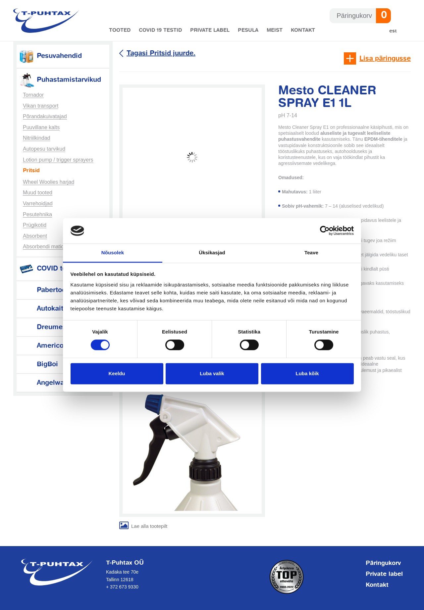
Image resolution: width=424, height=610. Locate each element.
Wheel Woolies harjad (48, 182)
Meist (275, 30)
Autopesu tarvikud (44, 149)
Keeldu (116, 373)
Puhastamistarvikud (59, 79)
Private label (210, 30)
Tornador (33, 95)
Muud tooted (37, 192)
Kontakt (303, 30)
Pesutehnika (37, 214)
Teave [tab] (311, 252)
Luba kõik (307, 373)
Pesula (248, 30)
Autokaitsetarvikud (57, 308)
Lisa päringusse (385, 58)
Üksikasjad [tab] (212, 252)
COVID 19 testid (160, 30)
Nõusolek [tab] (112, 252)
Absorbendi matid (43, 246)
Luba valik (212, 373)
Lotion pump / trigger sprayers (58, 160)
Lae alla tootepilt (149, 526)
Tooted (120, 30)
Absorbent (35, 236)
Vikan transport (40, 106)
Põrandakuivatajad (45, 116)
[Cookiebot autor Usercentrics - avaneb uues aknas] (325, 231)
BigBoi (38, 364)
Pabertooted (47, 290)
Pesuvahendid (50, 56)
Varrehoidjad (38, 203)
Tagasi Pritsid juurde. (161, 53)
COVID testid (48, 268)
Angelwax (43, 383)
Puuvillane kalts (41, 127)
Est (393, 30)
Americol (42, 345)
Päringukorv (383, 563)
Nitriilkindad (36, 138)
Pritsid (31, 171)
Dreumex (42, 327)
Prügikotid (34, 225)
